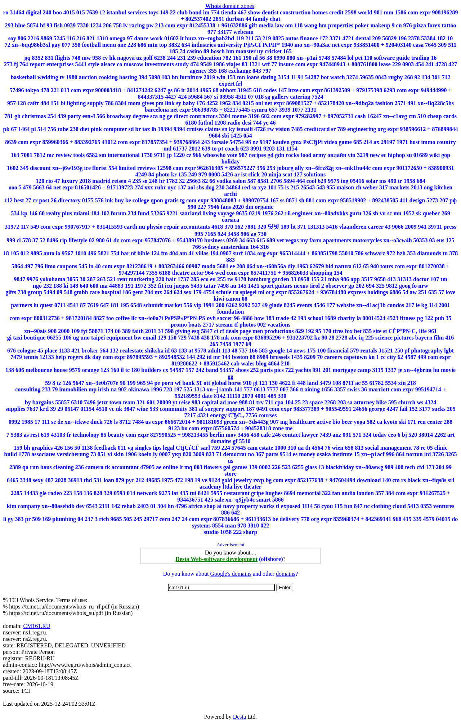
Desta (239, 717)
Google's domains (230, 574)
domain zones (229, 6)
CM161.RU (36, 626)
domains (285, 574)
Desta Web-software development (216, 559)
